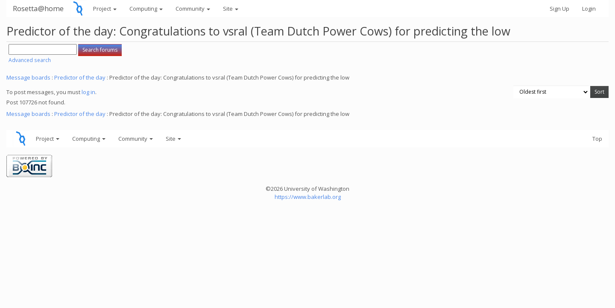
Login (589, 8)
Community (193, 8)
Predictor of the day (79, 77)
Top (597, 138)
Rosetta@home (38, 8)
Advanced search (30, 60)
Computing (146, 8)
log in (88, 92)
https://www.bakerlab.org (308, 197)
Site (230, 8)
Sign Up (559, 8)
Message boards (28, 77)
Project (105, 8)
